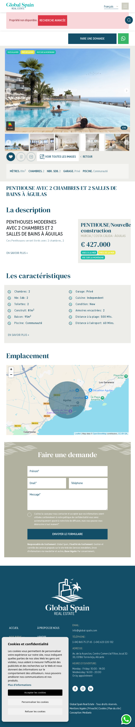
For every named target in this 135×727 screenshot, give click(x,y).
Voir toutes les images (58, 156)
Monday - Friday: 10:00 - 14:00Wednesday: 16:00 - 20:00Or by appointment (88, 672)
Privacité (92, 708)
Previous (8, 90)
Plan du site (114, 708)
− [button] (11, 375)
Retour (86, 157)
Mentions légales (78, 708)
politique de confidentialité (76, 517)
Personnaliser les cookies (35, 701)
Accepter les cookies (35, 692)
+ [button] (11, 369)
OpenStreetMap (100, 434)
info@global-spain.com (84, 630)
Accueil (13, 628)
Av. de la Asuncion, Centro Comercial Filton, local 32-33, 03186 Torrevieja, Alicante (100, 655)
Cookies (103, 708)
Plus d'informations (19, 684)
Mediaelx (86, 712)
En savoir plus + (18, 335)
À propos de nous (48, 628)
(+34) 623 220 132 (103, 642)
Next (126, 90)
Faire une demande (92, 38)
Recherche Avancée (53, 20)
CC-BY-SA (122, 434)
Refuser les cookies (35, 711)
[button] (31, 156)
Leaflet (78, 434)
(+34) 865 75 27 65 (82, 642)
